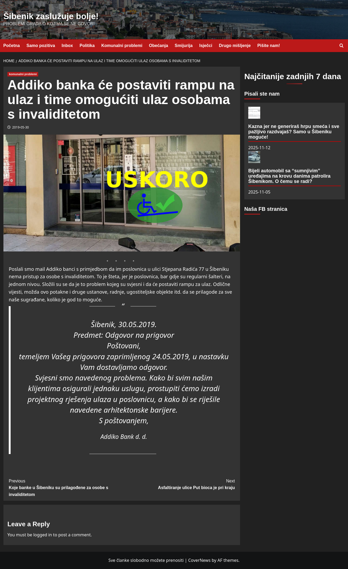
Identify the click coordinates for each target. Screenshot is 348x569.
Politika (87, 45)
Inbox (67, 45)
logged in (42, 535)
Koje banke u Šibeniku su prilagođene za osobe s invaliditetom (65, 487)
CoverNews (199, 560)
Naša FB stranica (265, 209)
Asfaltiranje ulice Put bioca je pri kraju (178, 484)
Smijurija (184, 45)
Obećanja (158, 45)
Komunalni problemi (121, 45)
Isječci (205, 45)
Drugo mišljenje (235, 45)
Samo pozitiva (41, 45)
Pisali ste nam (262, 94)
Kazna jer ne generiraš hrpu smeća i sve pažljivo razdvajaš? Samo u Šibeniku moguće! (293, 132)
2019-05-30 (20, 127)
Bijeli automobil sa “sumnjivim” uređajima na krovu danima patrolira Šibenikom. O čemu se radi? (289, 176)
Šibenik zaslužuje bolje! (51, 16)
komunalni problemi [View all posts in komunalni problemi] (23, 74)
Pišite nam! (268, 45)
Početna (11, 45)
